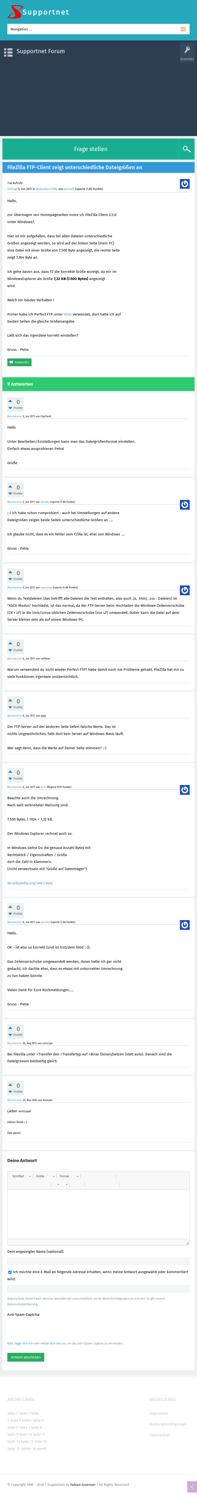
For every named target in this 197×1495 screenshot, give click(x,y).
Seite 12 (13, 1441)
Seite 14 (40, 1441)
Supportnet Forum (41, 51)
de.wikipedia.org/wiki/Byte (30, 883)
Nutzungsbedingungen (168, 1424)
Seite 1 (24, 1413)
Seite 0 (12, 1413)
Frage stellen (91, 149)
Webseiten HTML (47, 189)
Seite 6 (12, 1427)
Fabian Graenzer (83, 1485)
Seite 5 (38, 1420)
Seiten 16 (28, 1448)
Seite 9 (12, 1434)
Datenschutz (160, 1435)
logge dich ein (23, 1343)
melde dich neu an (53, 1343)
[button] (21, 1176)
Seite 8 (36, 1427)
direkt (42, 1448)
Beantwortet (14, 416)
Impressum (159, 1413)
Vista (68, 314)
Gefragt (12, 189)
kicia (43, 787)
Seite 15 (13, 1448)
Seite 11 (39, 1434)
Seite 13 (27, 1441)
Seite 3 (15, 1420)
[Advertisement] (98, 97)
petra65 (69, 189)
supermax (46, 587)
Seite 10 (25, 1434)
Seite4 (27, 1420)
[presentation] (44, 1328)
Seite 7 (24, 1427)
